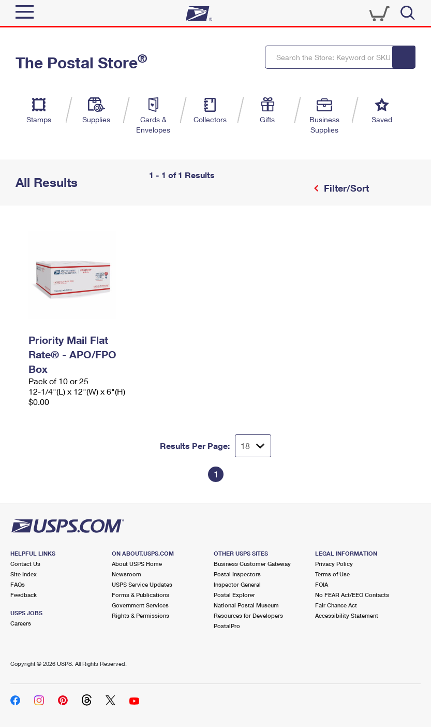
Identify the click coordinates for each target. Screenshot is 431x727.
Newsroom (126, 574)
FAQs (17, 584)
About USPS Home (137, 563)
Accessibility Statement (346, 615)
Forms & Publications (140, 594)
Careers (20, 623)
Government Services (140, 605)
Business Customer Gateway (252, 563)
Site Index (23, 574)
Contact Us (25, 563)
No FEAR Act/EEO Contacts (352, 594)
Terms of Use (332, 574)
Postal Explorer (234, 594)
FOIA (321, 584)
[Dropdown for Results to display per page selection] (253, 445)
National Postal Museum (246, 605)
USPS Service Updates (142, 584)
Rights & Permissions (140, 615)
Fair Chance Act (336, 605)
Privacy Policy (334, 563)
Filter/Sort (345, 188)
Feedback (23, 594)
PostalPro (227, 625)
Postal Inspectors (237, 574)
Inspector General (237, 584)
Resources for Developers (248, 615)
